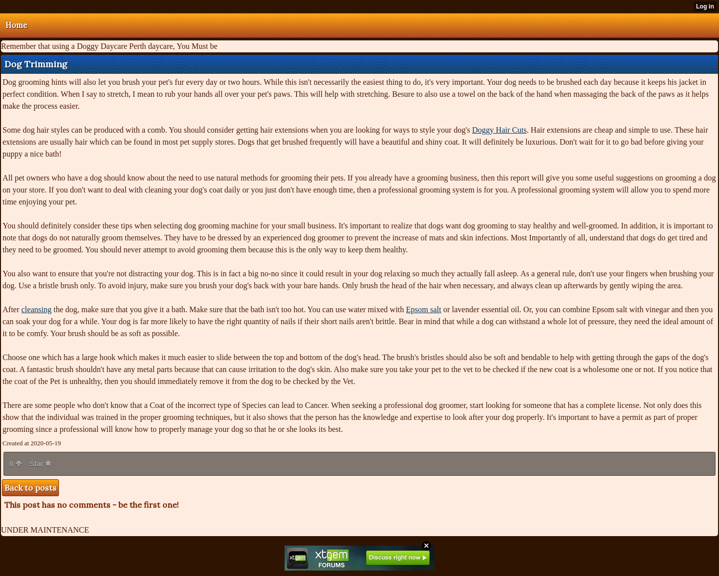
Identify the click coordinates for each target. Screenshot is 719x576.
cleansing (36, 309)
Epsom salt (423, 309)
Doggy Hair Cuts (499, 130)
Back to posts (30, 488)
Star (40, 464)
